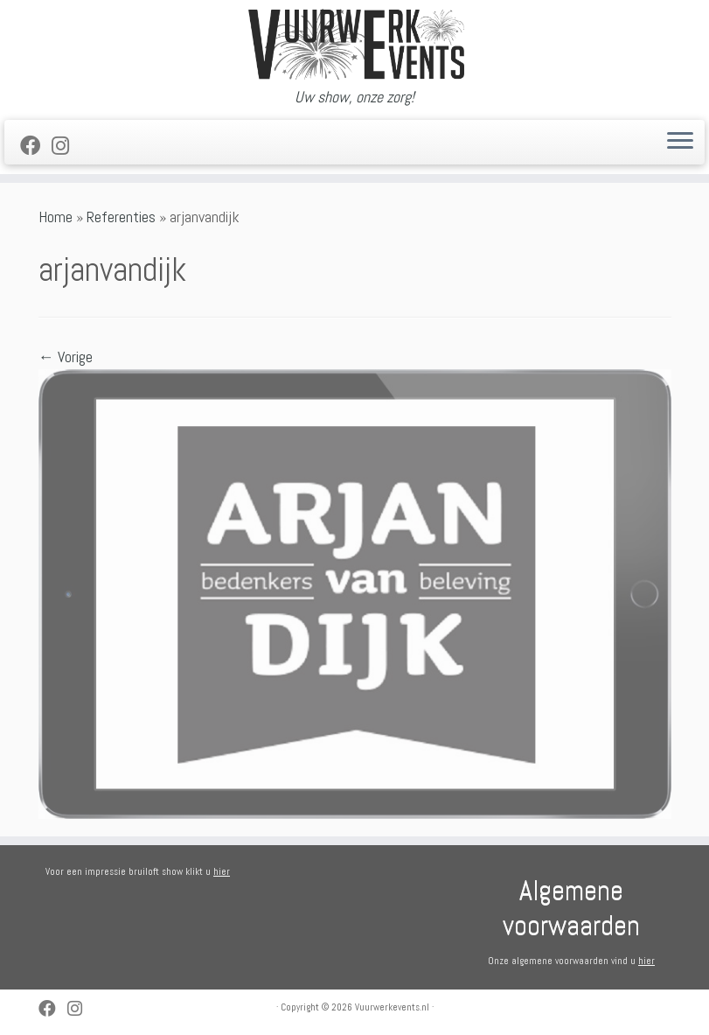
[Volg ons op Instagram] (66, 146)
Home (55, 216)
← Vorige (65, 356)
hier (221, 871)
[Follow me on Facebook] (36, 146)
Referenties (121, 216)
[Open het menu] (680, 142)
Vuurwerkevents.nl (392, 1007)
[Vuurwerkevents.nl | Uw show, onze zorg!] (354, 44)
